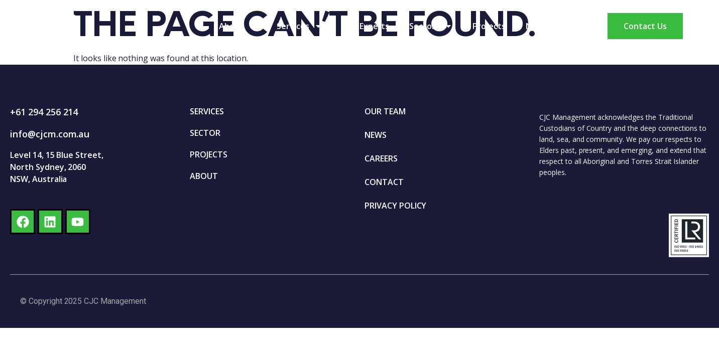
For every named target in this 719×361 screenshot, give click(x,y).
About (238, 26)
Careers (582, 26)
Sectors (430, 26)
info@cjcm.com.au (49, 134)
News (536, 26)
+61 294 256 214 (44, 112)
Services (299, 26)
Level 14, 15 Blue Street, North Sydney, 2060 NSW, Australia (56, 167)
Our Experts (366, 26)
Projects (489, 26)
